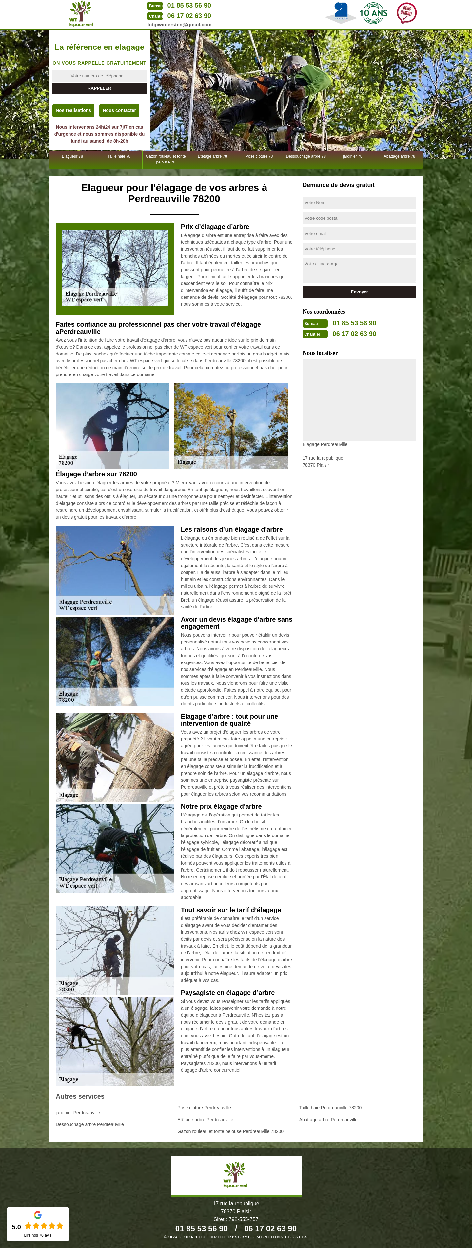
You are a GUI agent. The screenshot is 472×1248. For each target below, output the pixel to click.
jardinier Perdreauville (78, 1112)
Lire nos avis (37, 1235)
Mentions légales (282, 1237)
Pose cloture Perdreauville (204, 1107)
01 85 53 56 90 (189, 5)
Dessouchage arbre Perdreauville (90, 1124)
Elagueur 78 (72, 156)
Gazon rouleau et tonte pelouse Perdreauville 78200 (230, 1131)
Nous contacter (119, 110)
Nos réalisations (73, 110)
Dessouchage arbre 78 (306, 156)
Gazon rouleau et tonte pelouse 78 (166, 159)
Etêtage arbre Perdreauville (205, 1119)
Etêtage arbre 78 (212, 156)
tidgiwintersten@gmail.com (179, 24)
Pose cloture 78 (259, 156)
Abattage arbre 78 (399, 156)
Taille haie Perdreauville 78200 (330, 1107)
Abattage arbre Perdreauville (328, 1119)
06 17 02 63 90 (189, 15)
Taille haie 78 (119, 156)
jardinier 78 (352, 156)
